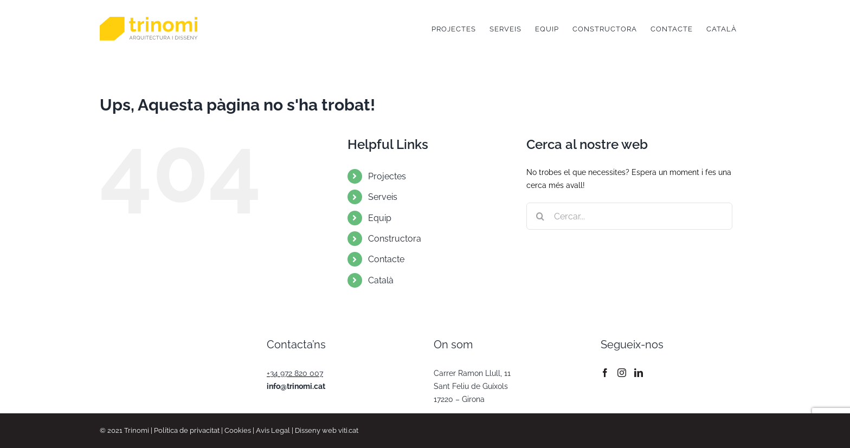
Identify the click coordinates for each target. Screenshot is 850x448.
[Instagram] (621, 372)
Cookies (237, 430)
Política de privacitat (187, 430)
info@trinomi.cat (296, 386)
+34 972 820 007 (295, 373)
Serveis (382, 197)
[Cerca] (539, 216)
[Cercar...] (629, 216)
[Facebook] (605, 372)
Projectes (387, 176)
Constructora (394, 238)
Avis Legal (273, 430)
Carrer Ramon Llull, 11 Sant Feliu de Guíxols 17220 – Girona (472, 386)
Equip (379, 218)
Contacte (386, 259)
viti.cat (348, 430)
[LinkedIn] (638, 372)
